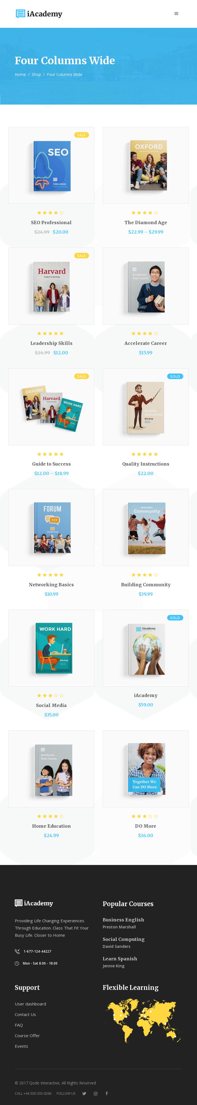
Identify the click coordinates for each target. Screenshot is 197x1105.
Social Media (51, 705)
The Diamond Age (145, 222)
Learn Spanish (120, 958)
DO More (145, 826)
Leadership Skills (51, 343)
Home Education (51, 826)
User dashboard (30, 1004)
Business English (123, 920)
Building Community (145, 584)
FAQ (19, 1025)
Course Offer (27, 1035)
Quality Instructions (145, 464)
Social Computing (124, 939)
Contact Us (25, 1014)
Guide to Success (51, 464)
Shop (36, 74)
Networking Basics (51, 584)
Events (21, 1046)
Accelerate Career (145, 343)
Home (20, 74)
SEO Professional (51, 222)
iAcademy (145, 695)
